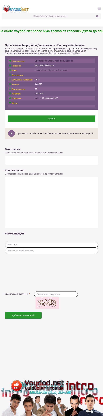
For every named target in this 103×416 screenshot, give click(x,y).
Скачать (51, 119)
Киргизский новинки (58, 70)
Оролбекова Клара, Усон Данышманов (24, 53)
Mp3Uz (38, 98)
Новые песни (41, 70)
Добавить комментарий (23, 315)
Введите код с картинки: (16, 294)
